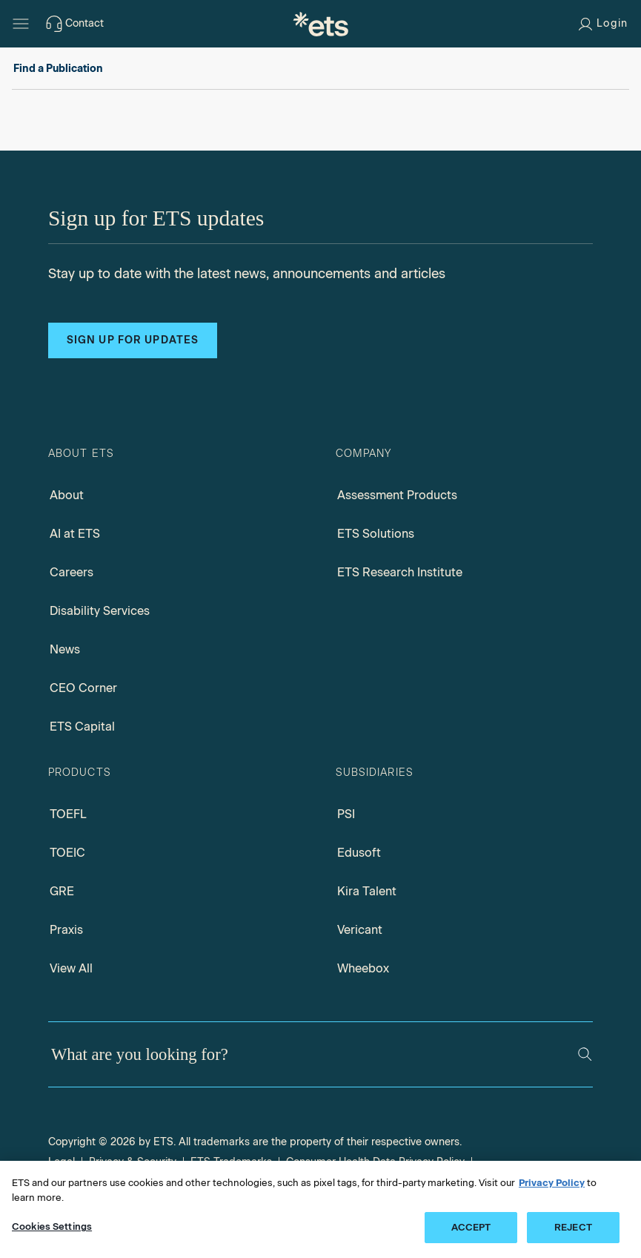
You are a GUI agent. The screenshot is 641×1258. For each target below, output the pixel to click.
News (65, 649)
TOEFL (68, 814)
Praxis (66, 930)
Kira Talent (366, 891)
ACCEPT (471, 1227)
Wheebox (363, 968)
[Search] (585, 1054)
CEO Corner (83, 688)
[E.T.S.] (320, 24)
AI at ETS (75, 534)
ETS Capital (82, 726)
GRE (62, 891)
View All (71, 968)
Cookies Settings (52, 1226)
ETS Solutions (375, 534)
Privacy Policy (552, 1182)
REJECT (573, 1227)
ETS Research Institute (399, 572)
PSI (346, 814)
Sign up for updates (133, 340)
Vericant (359, 930)
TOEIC (67, 853)
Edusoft (359, 853)
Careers (71, 572)
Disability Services (100, 611)
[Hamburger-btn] (21, 24)
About (67, 495)
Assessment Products (397, 495)
